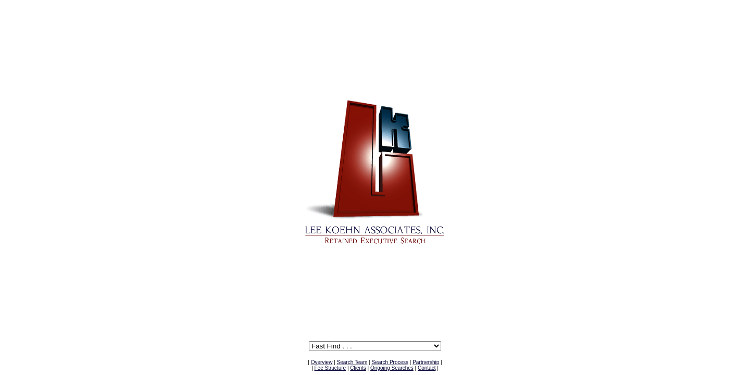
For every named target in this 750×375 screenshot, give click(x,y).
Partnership (426, 362)
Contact (426, 368)
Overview (322, 362)
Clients (358, 368)
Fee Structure (330, 368)
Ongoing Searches (392, 368)
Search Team (352, 362)
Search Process (389, 362)
